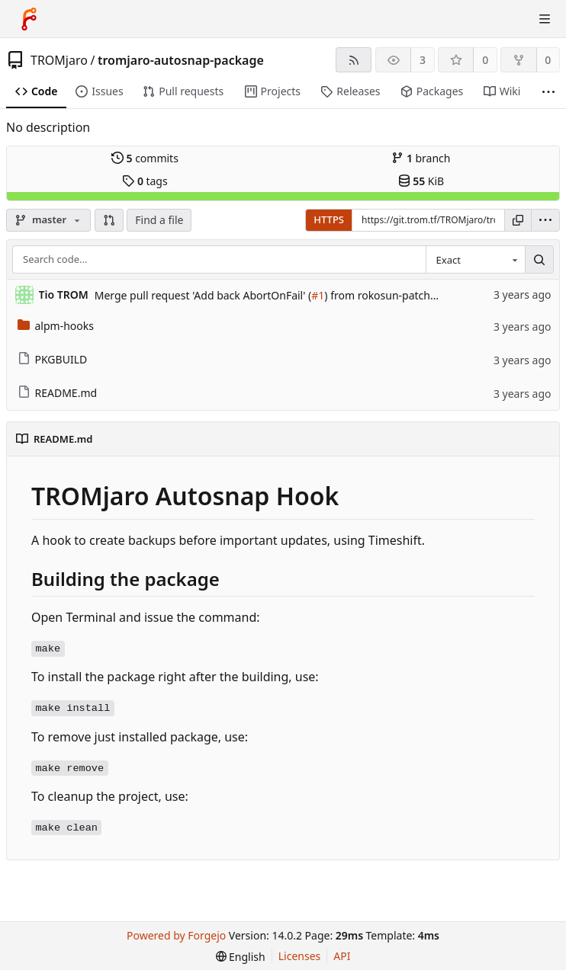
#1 (317, 295)
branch (420, 158)
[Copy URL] (518, 220)
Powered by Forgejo (176, 935)
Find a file (159, 220)
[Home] (29, 19)
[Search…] (539, 259)
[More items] (548, 91)
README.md (58, 393)
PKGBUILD (53, 359)
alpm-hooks (56, 326)
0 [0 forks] (548, 60)
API (341, 956)
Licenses (299, 956)
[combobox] (475, 259)
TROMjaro (59, 60)
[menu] (545, 220)
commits (144, 158)
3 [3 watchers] (423, 60)
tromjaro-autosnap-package (181, 60)
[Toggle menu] (544, 19)
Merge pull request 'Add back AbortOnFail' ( (203, 295)
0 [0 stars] (485, 60)
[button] (109, 220)
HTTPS (329, 219)
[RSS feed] (353, 59)
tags (144, 181)
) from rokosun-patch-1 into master (412, 295)
